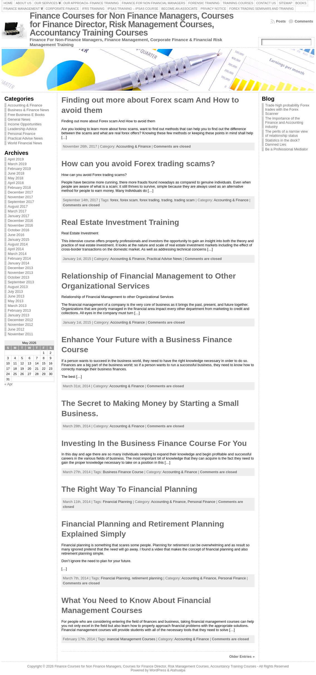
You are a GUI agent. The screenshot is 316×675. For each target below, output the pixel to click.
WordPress (157, 670)
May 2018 (15, 178)
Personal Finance (22, 133)
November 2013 (20, 273)
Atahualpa (177, 670)
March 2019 (17, 164)
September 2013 (21, 282)
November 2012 (20, 324)
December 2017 (20, 192)
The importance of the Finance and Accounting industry (284, 122)
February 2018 (19, 187)
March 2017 (17, 211)
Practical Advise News (25, 138)
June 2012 (16, 329)
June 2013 (16, 296)
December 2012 (20, 320)
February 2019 (19, 169)
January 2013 (18, 315)
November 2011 (20, 334)
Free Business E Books (26, 115)
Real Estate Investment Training (120, 222)
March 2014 (17, 254)
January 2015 (18, 239)
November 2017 (20, 197)
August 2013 (18, 287)
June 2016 (16, 235)
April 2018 (16, 183)
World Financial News (25, 143)
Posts (281, 21)
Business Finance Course (123, 472)
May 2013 (15, 301)
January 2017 (18, 216)
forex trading (149, 200)
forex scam (129, 200)
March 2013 (17, 306)
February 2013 (19, 310)
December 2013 (20, 268)
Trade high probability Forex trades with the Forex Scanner (287, 109)
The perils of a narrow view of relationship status (286, 133)
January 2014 (18, 263)
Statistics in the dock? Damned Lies (282, 142)
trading (166, 200)
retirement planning (147, 578)
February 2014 (19, 258)
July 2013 (15, 291)
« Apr (8, 384)
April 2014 (16, 249)
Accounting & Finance (25, 105)
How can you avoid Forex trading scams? (138, 163)
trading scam (184, 200)
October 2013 (18, 277)
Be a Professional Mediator (286, 149)
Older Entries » (242, 656)
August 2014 (18, 244)
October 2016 (18, 230)
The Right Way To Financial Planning (129, 489)
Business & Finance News (28, 110)
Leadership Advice (22, 129)
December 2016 (20, 221)
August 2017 (18, 206)
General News (19, 119)
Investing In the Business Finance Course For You (154, 443)
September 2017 (21, 202)
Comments (304, 21)
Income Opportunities (25, 124)
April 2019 (16, 159)
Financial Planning (117, 502)
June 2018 (16, 173)
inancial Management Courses (131, 639)
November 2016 (20, 225)
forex (114, 200)
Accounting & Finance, (128, 259)
